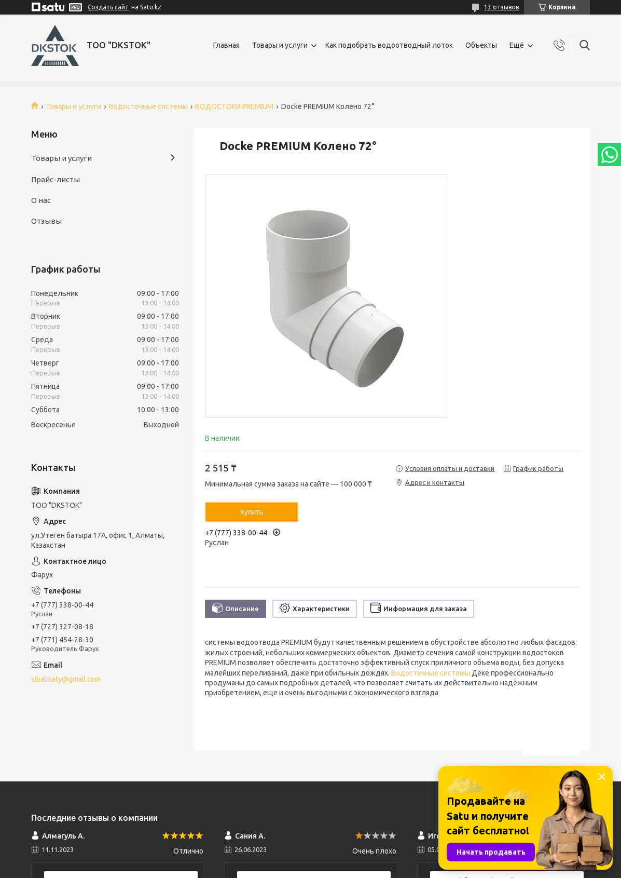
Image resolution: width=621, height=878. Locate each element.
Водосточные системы (148, 106)
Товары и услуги (280, 45)
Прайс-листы (55, 179)
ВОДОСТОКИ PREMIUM (234, 106)
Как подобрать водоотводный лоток (389, 45)
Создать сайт (108, 7)
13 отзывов (501, 7)
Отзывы (46, 221)
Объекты (481, 45)
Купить (251, 512)
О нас (41, 200)
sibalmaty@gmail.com (66, 679)
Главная (226, 45)
